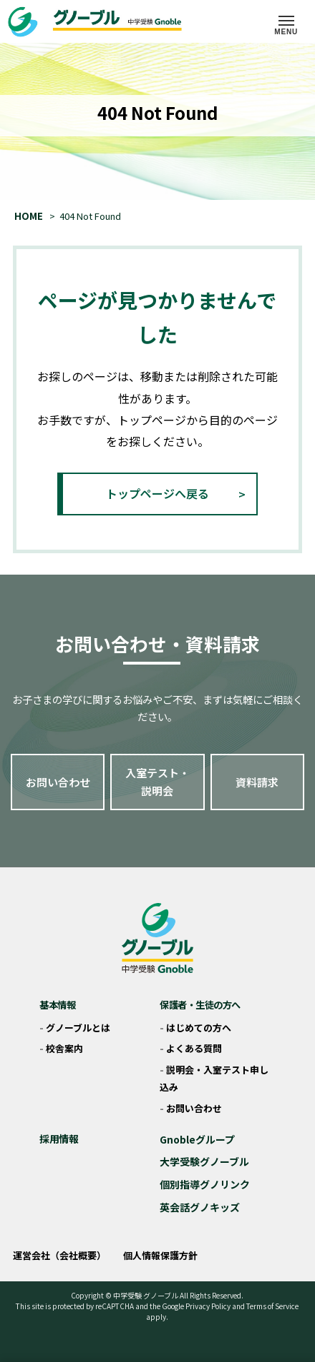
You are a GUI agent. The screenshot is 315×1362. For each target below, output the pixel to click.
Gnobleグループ (197, 1139)
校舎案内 (64, 1048)
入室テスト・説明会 (157, 782)
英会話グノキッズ (200, 1207)
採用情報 (58, 1138)
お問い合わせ (58, 782)
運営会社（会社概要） (59, 1255)
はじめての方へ (198, 1027)
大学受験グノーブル (204, 1161)
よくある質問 (194, 1048)
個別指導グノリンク (205, 1184)
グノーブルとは (78, 1027)
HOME (28, 216)
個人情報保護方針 (160, 1255)
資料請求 (257, 782)
